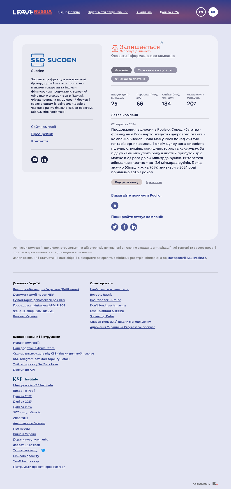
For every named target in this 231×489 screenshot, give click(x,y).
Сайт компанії (43, 127)
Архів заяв (154, 182)
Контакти (39, 141)
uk (213, 12)
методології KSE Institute (187, 257)
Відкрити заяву (127, 182)
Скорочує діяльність (140, 48)
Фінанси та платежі (130, 78)
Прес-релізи (42, 134)
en (201, 12)
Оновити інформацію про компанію (143, 56)
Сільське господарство (155, 70)
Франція (121, 70)
